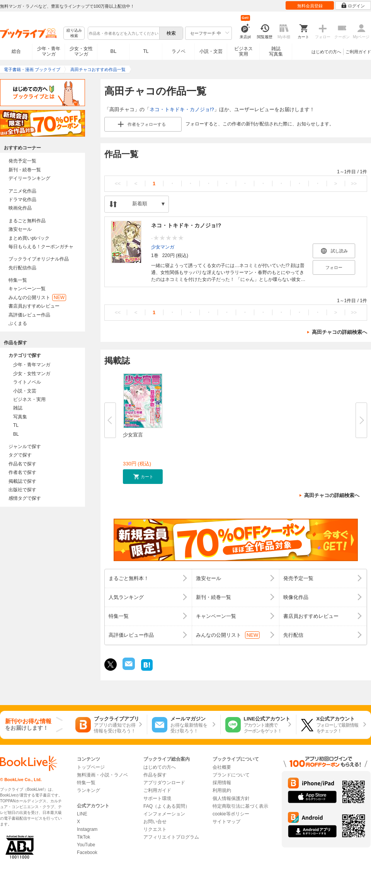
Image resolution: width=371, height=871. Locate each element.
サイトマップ (226, 821)
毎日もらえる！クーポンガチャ (41, 246)
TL (145, 51)
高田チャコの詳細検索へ (339, 332)
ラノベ (179, 51)
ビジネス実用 (243, 51)
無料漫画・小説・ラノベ (102, 775)
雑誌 (17, 408)
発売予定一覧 (22, 161)
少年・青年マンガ (48, 51)
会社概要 (222, 767)
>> (354, 183)
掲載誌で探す (22, 481)
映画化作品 (20, 208)
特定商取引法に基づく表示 (240, 806)
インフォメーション (164, 814)
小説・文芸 (211, 51)
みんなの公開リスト (37, 297)
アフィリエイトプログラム (171, 837)
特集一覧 (18, 280)
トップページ (91, 767)
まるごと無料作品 (27, 220)
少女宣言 (133, 435)
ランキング (88, 790)
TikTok (83, 837)
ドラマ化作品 (22, 199)
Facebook (87, 852)
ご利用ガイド (358, 51)
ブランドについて (231, 775)
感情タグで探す (25, 498)
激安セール (20, 229)
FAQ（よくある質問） (166, 806)
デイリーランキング (29, 178)
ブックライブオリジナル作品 (39, 259)
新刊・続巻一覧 (25, 170)
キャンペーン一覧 (27, 288)
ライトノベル (27, 382)
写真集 (20, 416)
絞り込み (74, 33)
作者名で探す (22, 472)
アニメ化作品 (22, 191)
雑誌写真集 (276, 51)
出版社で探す (22, 489)
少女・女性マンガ (81, 51)
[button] (143, 476)
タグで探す (20, 455)
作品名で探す (22, 464)
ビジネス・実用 (29, 399)
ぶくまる (18, 323)
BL (114, 51)
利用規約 (222, 790)
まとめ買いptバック (29, 238)
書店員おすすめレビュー (34, 306)
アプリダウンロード (164, 782)
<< (118, 183)
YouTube (86, 844)
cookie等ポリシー (231, 814)
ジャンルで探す (25, 446)
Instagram (87, 829)
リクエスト (155, 829)
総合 (16, 51)
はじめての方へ (326, 51)
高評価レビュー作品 (29, 315)
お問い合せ (155, 821)
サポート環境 (157, 798)
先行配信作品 (22, 268)
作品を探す (155, 775)
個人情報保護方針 (231, 798)
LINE (82, 814)
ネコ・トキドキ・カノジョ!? (182, 109)
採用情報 (222, 782)
